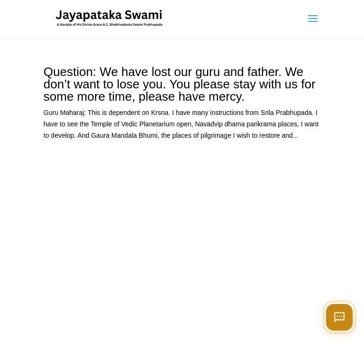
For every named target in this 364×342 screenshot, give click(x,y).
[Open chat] (339, 317)
